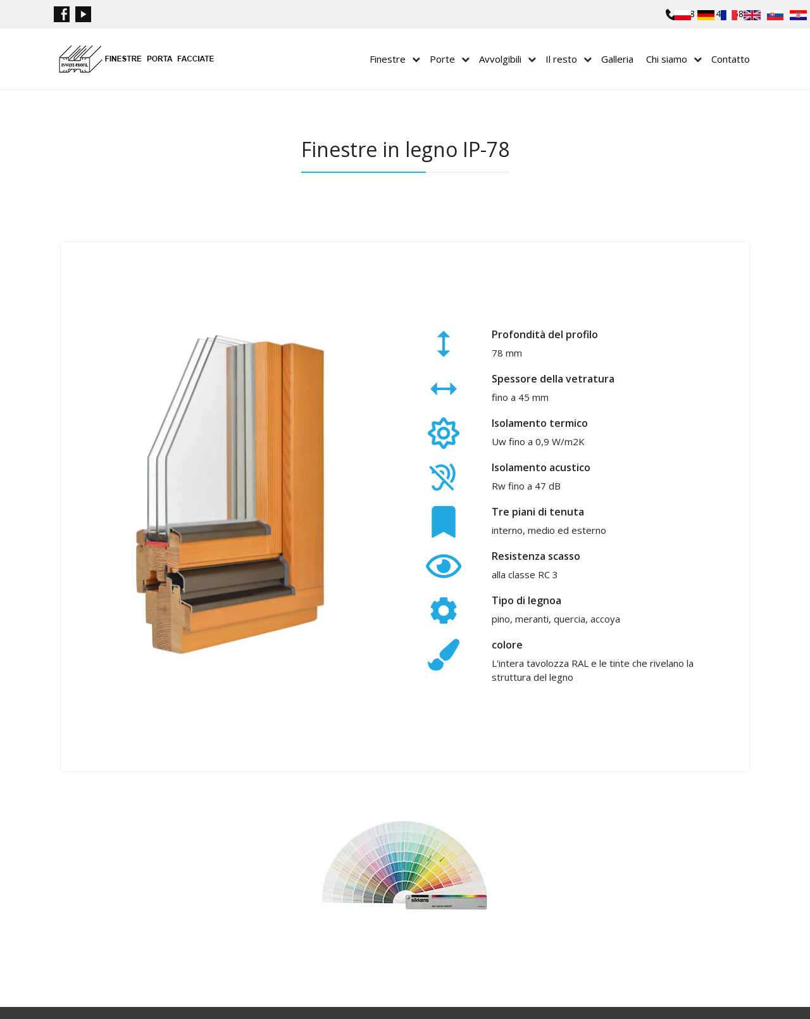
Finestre (388, 59)
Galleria (617, 59)
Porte (442, 59)
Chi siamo (666, 59)
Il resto (561, 59)
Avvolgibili (500, 59)
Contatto (730, 59)
